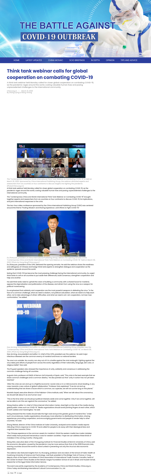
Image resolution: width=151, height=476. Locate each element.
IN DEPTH (95, 60)
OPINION (110, 60)
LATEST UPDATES (34, 60)
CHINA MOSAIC (55, 60)
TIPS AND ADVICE (129, 60)
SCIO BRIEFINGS (77, 60)
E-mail (19, 473)
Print (11, 473)
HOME (16, 60)
